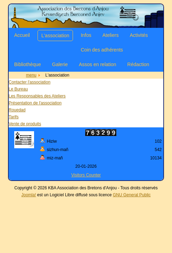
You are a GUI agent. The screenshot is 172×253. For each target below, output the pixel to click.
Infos (86, 35)
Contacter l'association (29, 82)
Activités (139, 35)
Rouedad (17, 110)
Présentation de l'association (35, 103)
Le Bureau (18, 89)
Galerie (60, 64)
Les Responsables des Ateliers (37, 96)
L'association (55, 35)
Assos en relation (97, 64)
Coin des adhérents (102, 50)
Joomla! (29, 194)
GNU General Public (132, 194)
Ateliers (111, 35)
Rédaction (138, 64)
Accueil (22, 35)
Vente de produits (25, 123)
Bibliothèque (27, 64)
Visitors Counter (86, 175)
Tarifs (14, 116)
